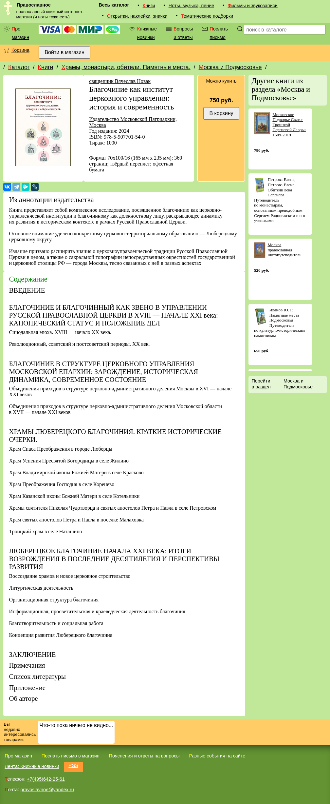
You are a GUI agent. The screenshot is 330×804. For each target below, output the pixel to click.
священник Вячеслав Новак (120, 81)
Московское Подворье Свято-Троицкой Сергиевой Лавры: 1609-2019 (289, 124)
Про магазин (20, 33)
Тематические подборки (207, 16)
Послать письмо (219, 33)
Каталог (18, 67)
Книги (149, 5)
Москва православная (279, 247)
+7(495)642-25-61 (46, 779)
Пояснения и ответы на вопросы (144, 755)
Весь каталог (114, 5)
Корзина (20, 50)
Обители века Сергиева (279, 192)
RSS (73, 765)
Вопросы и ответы (183, 33)
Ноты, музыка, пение (191, 5)
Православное (34, 5)
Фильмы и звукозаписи (253, 5)
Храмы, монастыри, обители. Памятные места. (126, 67)
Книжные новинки (147, 33)
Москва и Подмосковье (230, 67)
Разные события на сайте (217, 755)
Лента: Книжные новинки (32, 766)
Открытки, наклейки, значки (137, 16)
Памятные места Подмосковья (284, 318)
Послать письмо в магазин (71, 755)
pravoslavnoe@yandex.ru (47, 789)
